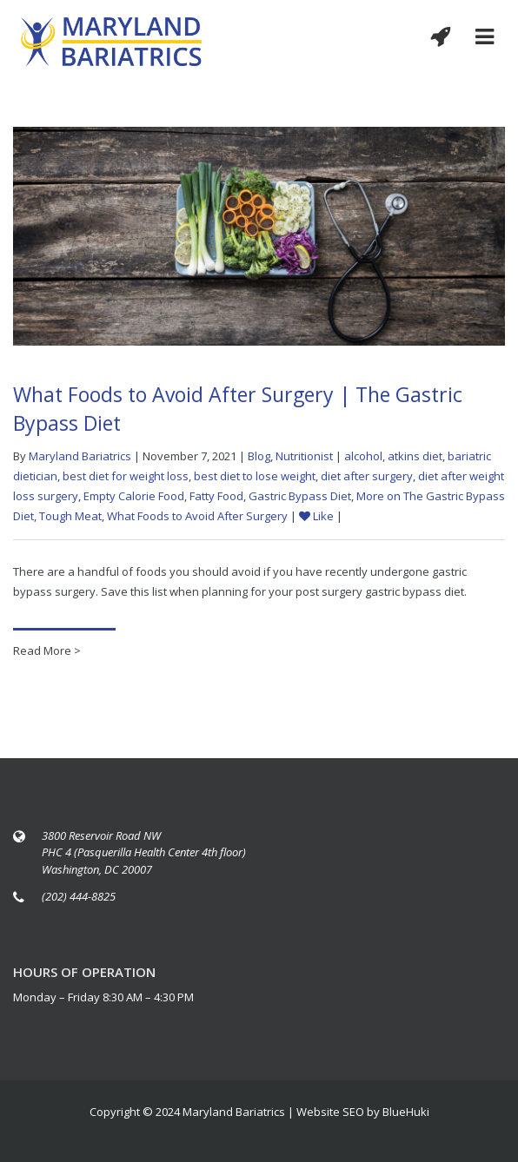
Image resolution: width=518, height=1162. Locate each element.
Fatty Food (216, 496)
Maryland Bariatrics (80, 456)
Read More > (47, 650)
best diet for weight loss (126, 476)
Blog (259, 456)
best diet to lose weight (254, 476)
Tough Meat (70, 516)
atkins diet (415, 456)
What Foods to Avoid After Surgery (197, 516)
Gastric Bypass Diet (300, 496)
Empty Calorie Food (133, 496)
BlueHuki (405, 1111)
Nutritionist (304, 456)
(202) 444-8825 (79, 896)
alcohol (363, 456)
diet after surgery (367, 476)
